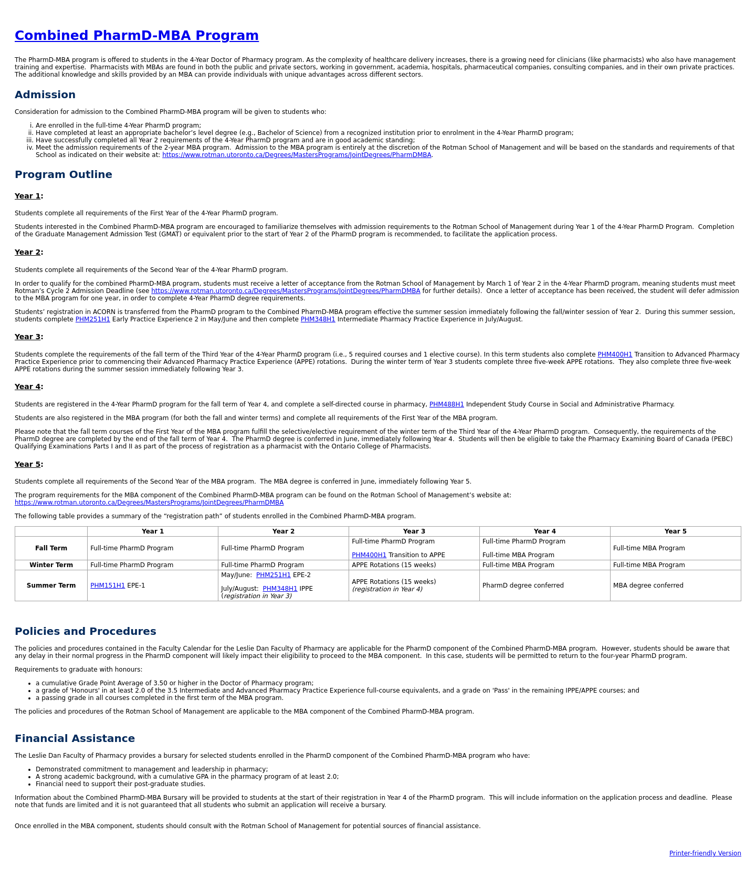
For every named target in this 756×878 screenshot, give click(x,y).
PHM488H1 (446, 404)
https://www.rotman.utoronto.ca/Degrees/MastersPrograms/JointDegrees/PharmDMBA (296, 155)
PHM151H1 (107, 585)
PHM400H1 (615, 354)
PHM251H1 (93, 319)
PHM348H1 (318, 319)
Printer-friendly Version (705, 853)
